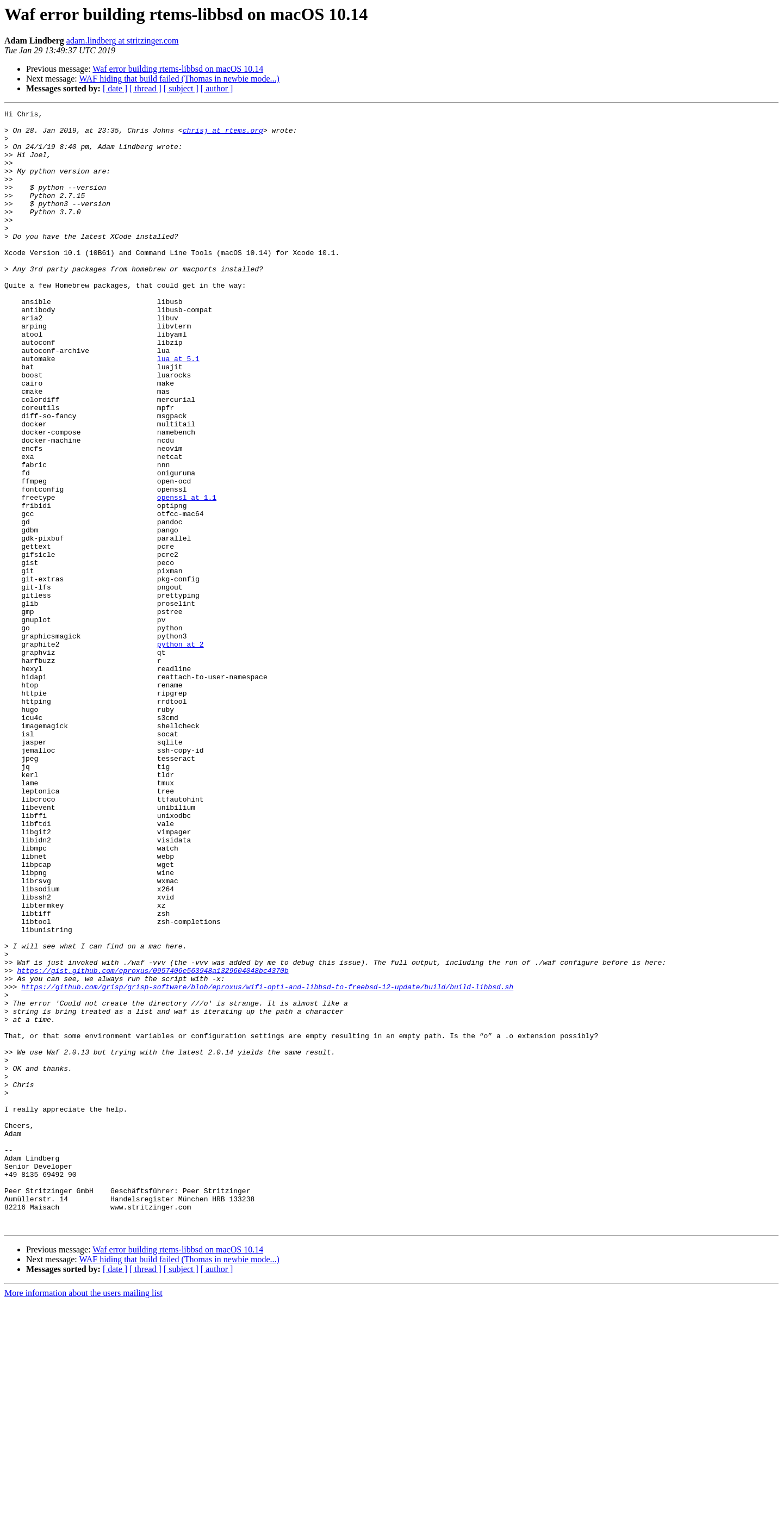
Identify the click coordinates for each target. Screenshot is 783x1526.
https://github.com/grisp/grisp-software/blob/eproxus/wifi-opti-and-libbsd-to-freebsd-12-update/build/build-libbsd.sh (267, 1163)
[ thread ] (145, 88)
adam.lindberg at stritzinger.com (122, 40)
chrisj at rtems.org (223, 135)
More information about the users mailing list (83, 1516)
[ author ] (217, 88)
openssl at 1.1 (186, 575)
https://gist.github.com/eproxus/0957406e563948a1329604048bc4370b (152, 1143)
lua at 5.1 (178, 409)
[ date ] (115, 88)
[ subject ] (181, 88)
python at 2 (180, 751)
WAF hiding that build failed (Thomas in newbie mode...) (179, 78)
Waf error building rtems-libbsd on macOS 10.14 (177, 68)
